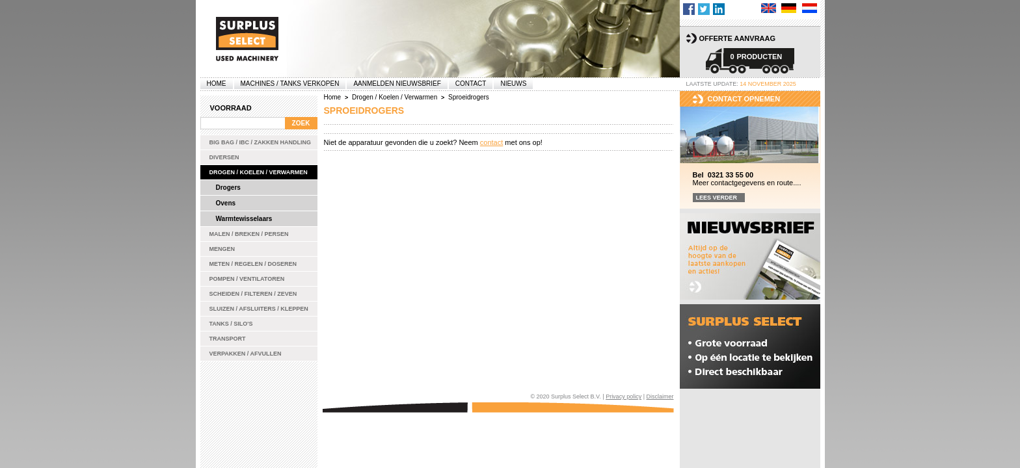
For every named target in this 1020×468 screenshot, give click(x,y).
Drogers (228, 187)
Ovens (226, 203)
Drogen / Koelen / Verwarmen (258, 172)
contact (491, 142)
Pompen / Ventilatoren (247, 279)
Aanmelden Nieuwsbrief (396, 83)
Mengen (222, 249)
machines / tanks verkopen (290, 83)
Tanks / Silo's (231, 323)
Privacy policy (623, 396)
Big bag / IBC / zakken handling (260, 142)
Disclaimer (659, 396)
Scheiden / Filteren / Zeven (253, 294)
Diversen (224, 157)
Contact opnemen (744, 99)
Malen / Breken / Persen (249, 234)
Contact (471, 83)
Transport (227, 338)
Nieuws (513, 83)
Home (216, 83)
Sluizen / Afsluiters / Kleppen (258, 309)
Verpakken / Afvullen (245, 353)
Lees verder (717, 197)
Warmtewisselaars (244, 218)
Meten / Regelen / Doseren (253, 264)
